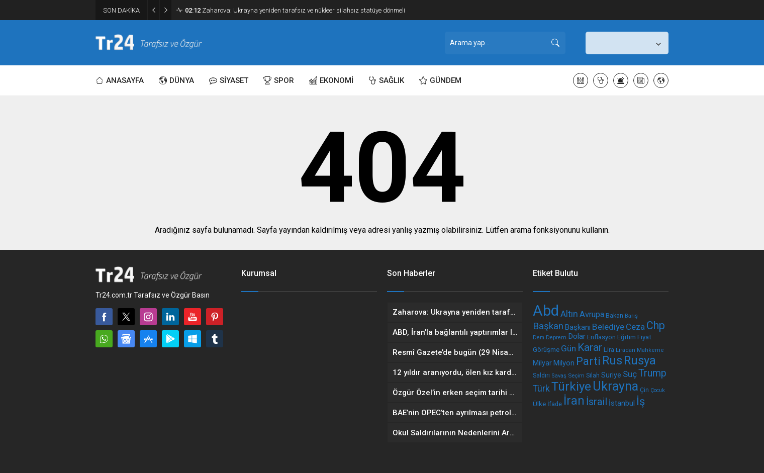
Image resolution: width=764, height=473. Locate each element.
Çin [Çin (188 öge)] (644, 390)
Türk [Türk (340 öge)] (541, 388)
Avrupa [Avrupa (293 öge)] (592, 314)
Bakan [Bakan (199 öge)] (614, 315)
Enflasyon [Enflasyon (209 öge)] (601, 337)
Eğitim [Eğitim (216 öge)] (626, 337)
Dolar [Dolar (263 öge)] (577, 336)
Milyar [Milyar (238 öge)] (542, 363)
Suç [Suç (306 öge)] (630, 374)
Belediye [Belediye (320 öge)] (608, 327)
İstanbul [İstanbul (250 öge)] (622, 403)
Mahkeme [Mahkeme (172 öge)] (650, 350)
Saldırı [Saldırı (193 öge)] (541, 375)
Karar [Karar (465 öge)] (590, 347)
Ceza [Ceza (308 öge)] (635, 327)
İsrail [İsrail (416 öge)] (596, 402)
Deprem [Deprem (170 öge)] (556, 337)
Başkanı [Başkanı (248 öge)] (578, 327)
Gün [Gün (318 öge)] (568, 348)
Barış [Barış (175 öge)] (631, 315)
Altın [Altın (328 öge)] (569, 314)
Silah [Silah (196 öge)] (593, 375)
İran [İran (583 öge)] (574, 401)
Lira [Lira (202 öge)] (609, 349)
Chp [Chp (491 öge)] (655, 325)
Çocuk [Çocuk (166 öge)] (657, 390)
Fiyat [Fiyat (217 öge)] (644, 337)
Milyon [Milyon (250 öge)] (564, 362)
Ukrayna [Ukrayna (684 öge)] (615, 386)
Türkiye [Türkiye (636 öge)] (571, 387)
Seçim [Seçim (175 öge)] (576, 375)
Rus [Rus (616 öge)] (612, 360)
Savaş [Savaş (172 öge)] (558, 375)
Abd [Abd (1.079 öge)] (546, 310)
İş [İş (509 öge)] (640, 401)
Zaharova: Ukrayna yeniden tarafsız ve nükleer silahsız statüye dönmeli (295, 10)
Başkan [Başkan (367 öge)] (548, 326)
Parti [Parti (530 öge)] (588, 360)
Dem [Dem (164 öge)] (538, 337)
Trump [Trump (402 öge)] (652, 373)
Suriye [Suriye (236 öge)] (611, 375)
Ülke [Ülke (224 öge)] (539, 404)
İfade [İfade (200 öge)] (554, 404)
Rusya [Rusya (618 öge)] (640, 360)
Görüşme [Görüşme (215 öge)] (546, 349)
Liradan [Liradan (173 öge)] (625, 350)
